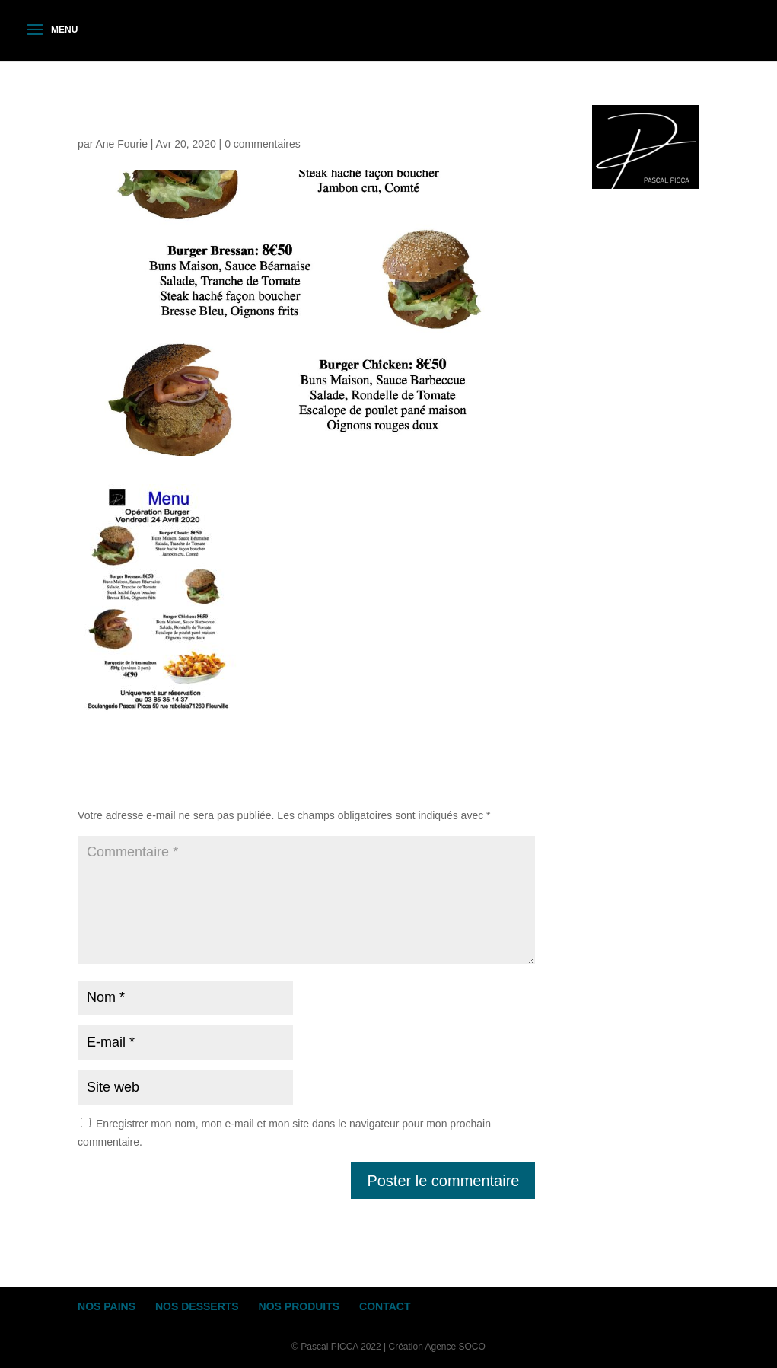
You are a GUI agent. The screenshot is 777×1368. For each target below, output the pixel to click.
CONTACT (384, 1306)
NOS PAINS (106, 1306)
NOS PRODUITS (299, 1306)
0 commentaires (263, 144)
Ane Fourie (121, 144)
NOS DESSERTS (197, 1306)
